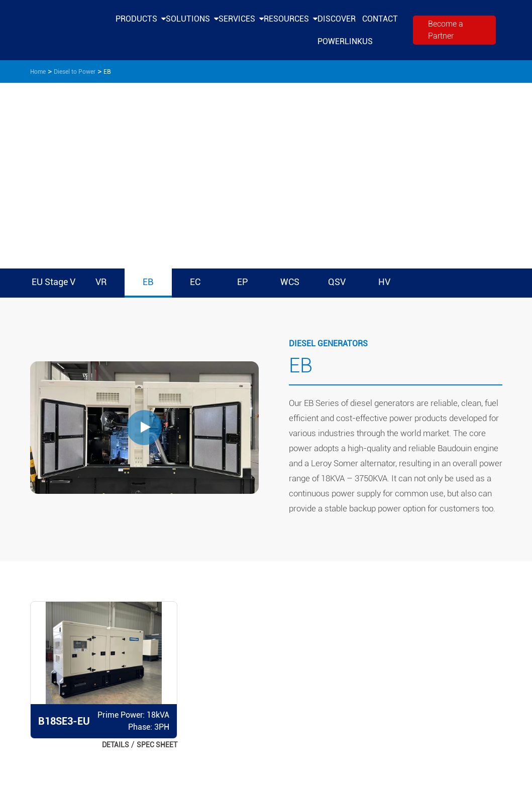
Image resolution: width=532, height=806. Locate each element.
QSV (337, 282)
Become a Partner (445, 30)
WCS (289, 282)
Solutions (188, 19)
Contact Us (380, 30)
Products (136, 19)
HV (384, 282)
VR (101, 282)
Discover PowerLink (339, 30)
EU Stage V (53, 282)
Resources (286, 19)
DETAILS (115, 745)
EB (148, 282)
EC (195, 282)
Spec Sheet (157, 745)
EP (242, 282)
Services (237, 19)
